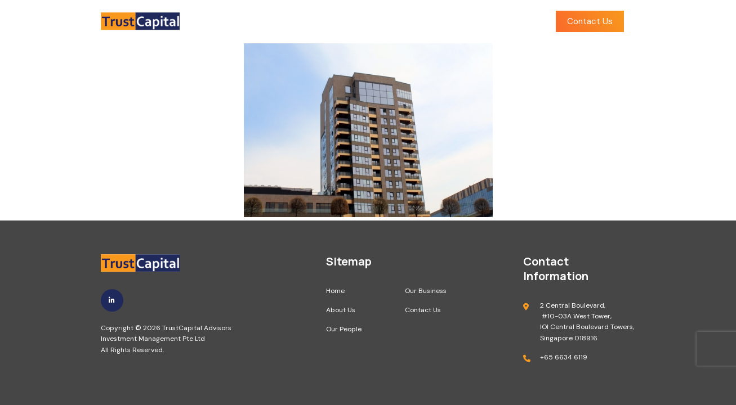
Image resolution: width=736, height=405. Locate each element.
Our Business (439, 21)
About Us (309, 21)
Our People (370, 21)
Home (257, 21)
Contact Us (590, 21)
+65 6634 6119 (563, 357)
